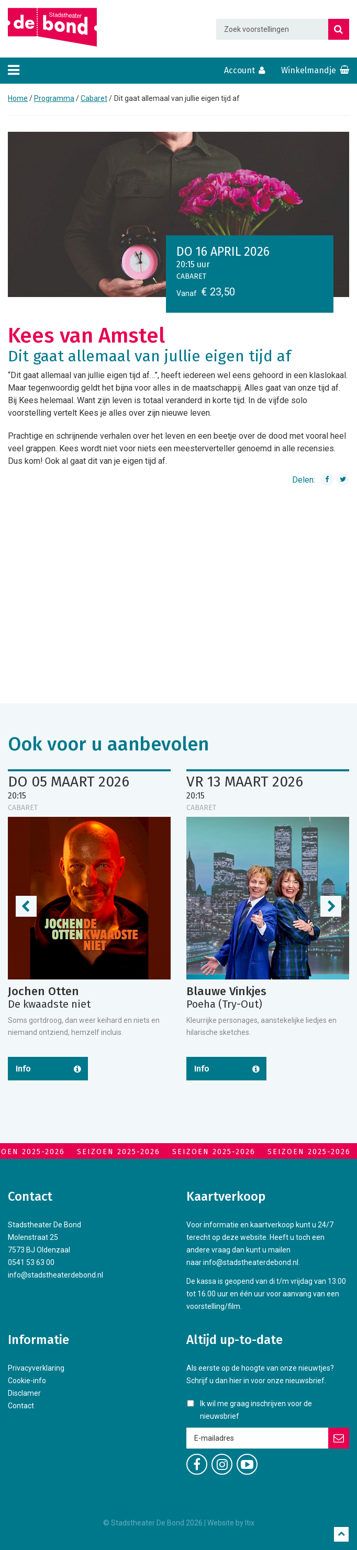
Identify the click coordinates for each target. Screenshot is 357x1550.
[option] (178, 214)
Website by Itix (230, 1523)
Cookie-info (27, 1380)
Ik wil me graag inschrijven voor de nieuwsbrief (256, 1409)
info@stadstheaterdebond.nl (55, 1275)
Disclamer (24, 1393)
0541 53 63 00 (31, 1262)
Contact (21, 1405)
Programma (54, 98)
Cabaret (94, 98)
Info (23, 1069)
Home (18, 98)
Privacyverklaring (36, 1368)
